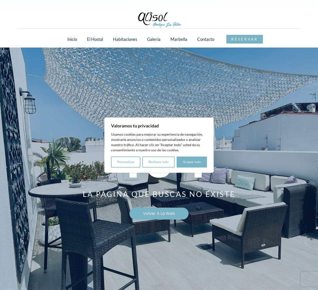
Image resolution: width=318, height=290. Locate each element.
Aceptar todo (192, 162)
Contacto (205, 39)
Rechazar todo (158, 162)
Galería (153, 39)
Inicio (72, 39)
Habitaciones (125, 39)
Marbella (178, 39)
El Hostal (95, 39)
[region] (159, 145)
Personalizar (125, 162)
